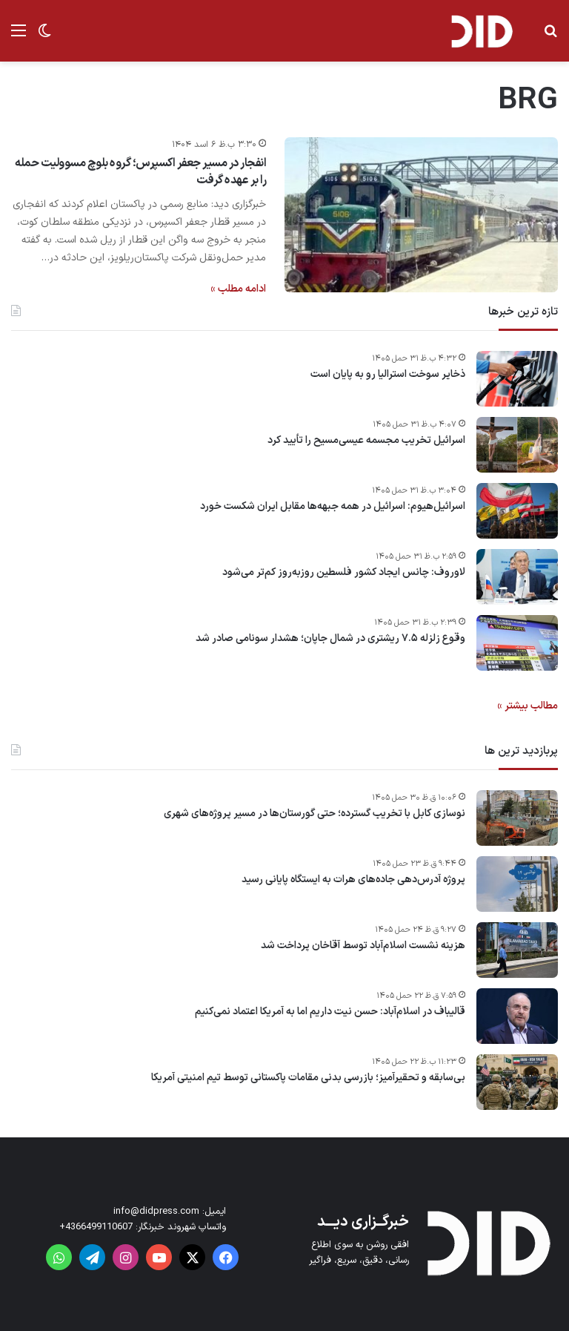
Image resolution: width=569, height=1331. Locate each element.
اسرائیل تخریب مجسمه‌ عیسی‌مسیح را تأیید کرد (366, 440)
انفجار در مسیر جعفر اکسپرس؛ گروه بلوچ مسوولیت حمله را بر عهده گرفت (140, 171)
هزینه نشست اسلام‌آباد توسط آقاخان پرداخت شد (363, 946)
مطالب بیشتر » (527, 706)
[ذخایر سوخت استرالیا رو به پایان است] (517, 379)
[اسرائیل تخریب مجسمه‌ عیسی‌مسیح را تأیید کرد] (517, 445)
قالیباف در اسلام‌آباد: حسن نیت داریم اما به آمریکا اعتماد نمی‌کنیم (330, 1012)
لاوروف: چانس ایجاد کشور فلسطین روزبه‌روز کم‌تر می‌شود (343, 572)
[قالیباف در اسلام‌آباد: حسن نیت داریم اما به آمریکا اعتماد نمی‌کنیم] (517, 1016)
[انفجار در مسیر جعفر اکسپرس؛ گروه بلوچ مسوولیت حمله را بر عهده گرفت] (421, 214)
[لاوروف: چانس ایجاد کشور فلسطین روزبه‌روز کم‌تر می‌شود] (517, 577)
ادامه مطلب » (238, 289)
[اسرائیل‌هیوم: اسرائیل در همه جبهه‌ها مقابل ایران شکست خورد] (517, 511)
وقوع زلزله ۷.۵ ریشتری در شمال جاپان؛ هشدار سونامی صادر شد (330, 638)
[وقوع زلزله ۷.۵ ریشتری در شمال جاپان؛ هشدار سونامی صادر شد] (517, 643)
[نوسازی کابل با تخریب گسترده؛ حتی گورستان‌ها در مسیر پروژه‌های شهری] (517, 818)
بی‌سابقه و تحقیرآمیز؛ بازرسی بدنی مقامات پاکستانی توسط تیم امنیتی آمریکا (308, 1078)
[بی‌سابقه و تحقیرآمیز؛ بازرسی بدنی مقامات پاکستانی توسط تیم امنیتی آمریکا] (517, 1082)
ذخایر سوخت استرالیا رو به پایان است (387, 374)
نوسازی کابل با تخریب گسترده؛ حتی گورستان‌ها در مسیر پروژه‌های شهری (314, 813)
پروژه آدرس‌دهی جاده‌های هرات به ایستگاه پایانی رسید (353, 879)
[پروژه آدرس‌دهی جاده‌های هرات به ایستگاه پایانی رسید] (517, 884)
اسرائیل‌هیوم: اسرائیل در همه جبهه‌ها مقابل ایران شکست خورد (332, 506)
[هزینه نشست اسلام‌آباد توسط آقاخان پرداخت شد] (517, 950)
